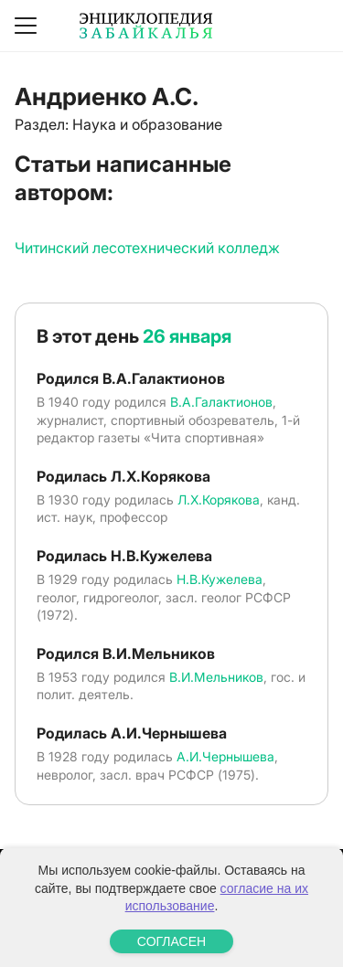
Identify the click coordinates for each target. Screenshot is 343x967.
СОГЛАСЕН (171, 941)
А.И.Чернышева (225, 756)
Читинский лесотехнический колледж (147, 248)
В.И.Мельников (216, 677)
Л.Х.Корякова (218, 499)
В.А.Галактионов (221, 401)
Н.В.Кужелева (220, 579)
